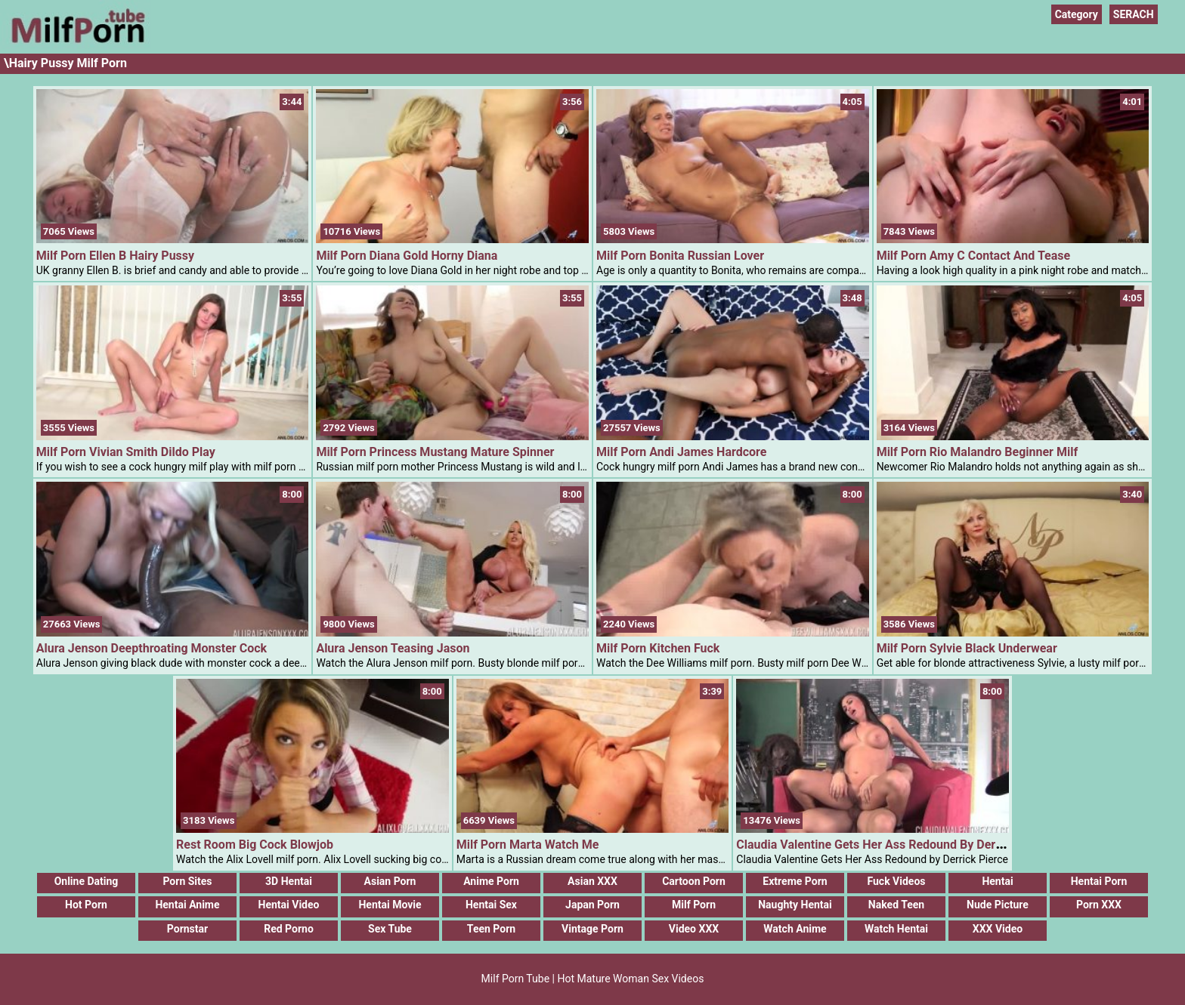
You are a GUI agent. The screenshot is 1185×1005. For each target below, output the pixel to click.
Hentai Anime (187, 905)
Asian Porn (390, 881)
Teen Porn (491, 929)
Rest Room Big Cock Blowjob (254, 844)
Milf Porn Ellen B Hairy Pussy (115, 255)
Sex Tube (390, 929)
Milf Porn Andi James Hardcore (681, 452)
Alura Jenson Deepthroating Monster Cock (151, 648)
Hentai (997, 881)
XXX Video (998, 929)
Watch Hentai (896, 929)
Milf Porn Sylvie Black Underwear (967, 648)
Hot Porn (86, 905)
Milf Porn (694, 905)
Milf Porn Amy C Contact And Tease (974, 255)
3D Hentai (288, 881)
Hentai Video (289, 905)
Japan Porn (592, 905)
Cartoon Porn (694, 881)
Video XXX (694, 929)
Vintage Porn (592, 929)
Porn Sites (187, 881)
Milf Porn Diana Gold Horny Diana (406, 255)
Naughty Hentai (795, 905)
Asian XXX (592, 881)
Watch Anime (794, 929)
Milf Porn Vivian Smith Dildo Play (125, 452)
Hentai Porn (1099, 881)
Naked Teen (896, 905)
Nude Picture (998, 905)
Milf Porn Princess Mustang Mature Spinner (435, 452)
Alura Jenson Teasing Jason (392, 648)
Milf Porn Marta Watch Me (527, 844)
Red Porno (289, 929)
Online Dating (86, 881)
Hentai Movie (389, 905)
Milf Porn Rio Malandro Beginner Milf (977, 452)
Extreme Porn (795, 881)
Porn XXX (1099, 905)
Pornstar (187, 929)
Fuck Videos (896, 881)
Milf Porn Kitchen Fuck (657, 648)
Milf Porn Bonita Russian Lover (680, 255)
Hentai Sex (491, 905)
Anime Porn (491, 881)
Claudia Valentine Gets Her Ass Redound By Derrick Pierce (895, 844)
